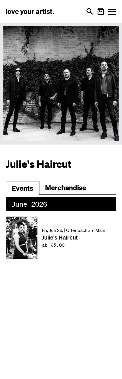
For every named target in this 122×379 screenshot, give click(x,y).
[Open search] (90, 11)
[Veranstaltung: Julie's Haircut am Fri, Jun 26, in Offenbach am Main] (61, 237)
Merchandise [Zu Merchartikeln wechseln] (65, 187)
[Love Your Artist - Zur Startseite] (30, 11)
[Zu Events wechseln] (22, 188)
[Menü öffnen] (112, 11)
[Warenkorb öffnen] (100, 11)
